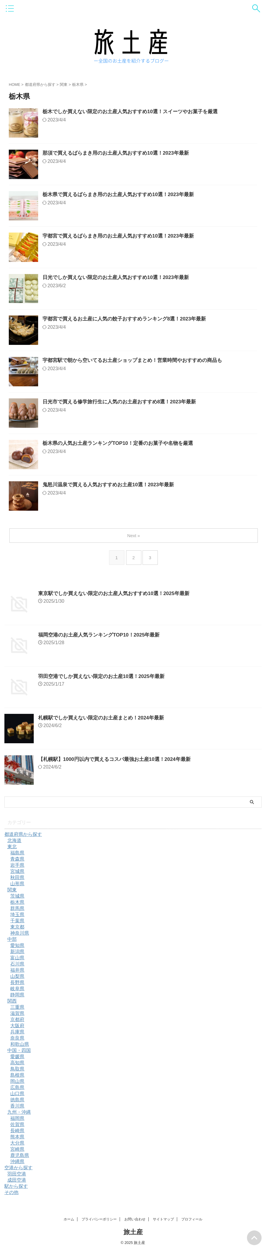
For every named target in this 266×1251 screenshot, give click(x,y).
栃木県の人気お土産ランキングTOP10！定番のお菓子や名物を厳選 (122, 444)
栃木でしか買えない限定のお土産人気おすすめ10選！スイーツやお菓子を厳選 (135, 112)
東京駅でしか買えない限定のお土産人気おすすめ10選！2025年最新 (118, 593)
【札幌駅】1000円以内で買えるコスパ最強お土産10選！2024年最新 (118, 759)
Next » (134, 535)
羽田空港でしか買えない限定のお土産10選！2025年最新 (105, 676)
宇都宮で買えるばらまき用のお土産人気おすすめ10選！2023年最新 (123, 236)
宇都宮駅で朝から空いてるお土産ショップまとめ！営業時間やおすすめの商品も (138, 361)
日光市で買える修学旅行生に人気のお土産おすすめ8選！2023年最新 (124, 402)
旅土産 (133, 1232)
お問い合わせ (134, 1219)
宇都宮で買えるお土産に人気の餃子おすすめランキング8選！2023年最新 (129, 319)
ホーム (69, 1219)
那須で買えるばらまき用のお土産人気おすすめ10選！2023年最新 (120, 153)
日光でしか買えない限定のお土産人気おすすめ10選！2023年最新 (120, 278)
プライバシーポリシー (99, 1219)
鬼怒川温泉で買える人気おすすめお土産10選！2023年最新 (112, 485)
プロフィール (191, 1219)
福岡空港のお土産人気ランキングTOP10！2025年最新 (102, 635)
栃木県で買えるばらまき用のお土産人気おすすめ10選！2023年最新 (123, 195)
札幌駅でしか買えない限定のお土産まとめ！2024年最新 (104, 718)
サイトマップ (163, 1219)
